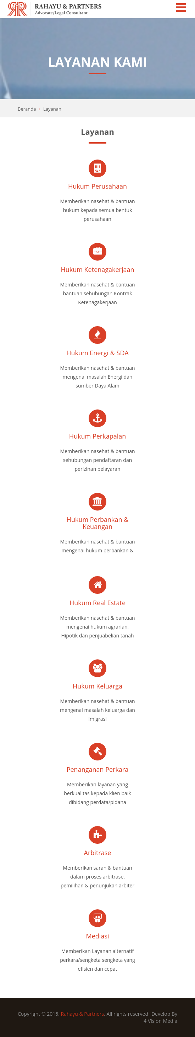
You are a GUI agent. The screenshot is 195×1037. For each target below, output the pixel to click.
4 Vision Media (160, 1021)
